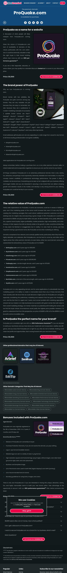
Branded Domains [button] (29, 3)
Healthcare (7, 557)
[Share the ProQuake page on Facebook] (25, 22)
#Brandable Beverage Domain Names (17, 387)
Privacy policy (27, 504)
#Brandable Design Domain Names (43, 387)
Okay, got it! (26, 511)
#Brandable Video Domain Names (40, 391)
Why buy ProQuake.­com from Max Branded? (20, 484)
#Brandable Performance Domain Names (46, 380)
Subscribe (59, 561)
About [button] (48, 3)
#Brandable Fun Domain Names (15, 391)
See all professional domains (11, 364)
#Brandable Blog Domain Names (40, 372)
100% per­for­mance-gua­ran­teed (35, 470)
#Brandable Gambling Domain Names (17, 380)
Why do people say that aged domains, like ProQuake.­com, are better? (29, 489)
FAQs (20, 560)
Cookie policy (19, 504)
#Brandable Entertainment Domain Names (45, 376)
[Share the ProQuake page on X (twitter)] (29, 22)
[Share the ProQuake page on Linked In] (37, 22)
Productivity (7, 560)
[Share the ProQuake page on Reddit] (41, 22)
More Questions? (10, 517)
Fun (4, 564)
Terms (21, 564)
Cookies (21, 570)
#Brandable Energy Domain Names (16, 376)
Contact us (41, 68)
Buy (62, 3)
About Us (22, 557)
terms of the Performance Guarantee (22, 541)
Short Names (7, 554)
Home (21, 554)
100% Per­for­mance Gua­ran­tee (42, 323)
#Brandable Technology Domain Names (47, 383)
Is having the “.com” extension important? (19, 494)
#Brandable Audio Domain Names (16, 372)
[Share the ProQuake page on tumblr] (33, 22)
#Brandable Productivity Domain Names (18, 383)
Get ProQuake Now (47, 478)
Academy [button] (41, 3)
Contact (55, 3)
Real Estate (7, 570)
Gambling (6, 567)
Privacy (21, 567)
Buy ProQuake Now (47, 76)
